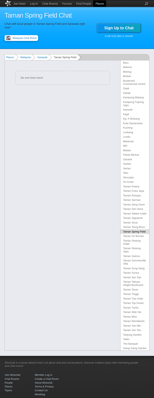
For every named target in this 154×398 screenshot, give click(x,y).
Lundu (126, 136)
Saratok (127, 159)
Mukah (127, 150)
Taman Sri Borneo (133, 236)
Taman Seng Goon (134, 204)
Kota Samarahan (133, 123)
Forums (67, 3)
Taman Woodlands (134, 321)
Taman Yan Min (132, 325)
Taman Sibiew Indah (135, 213)
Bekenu (127, 67)
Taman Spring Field (134, 231)
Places (99, 3)
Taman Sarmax (132, 199)
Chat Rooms (50, 3)
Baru (126, 62)
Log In (34, 3)
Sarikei (127, 163)
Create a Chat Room (47, 378)
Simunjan (128, 177)
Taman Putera (131, 186)
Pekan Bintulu (131, 154)
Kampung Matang (133, 97)
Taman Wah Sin (132, 312)
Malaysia (25, 57)
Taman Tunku (131, 307)
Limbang (128, 132)
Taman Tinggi (131, 293)
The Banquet (130, 343)
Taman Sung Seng (134, 268)
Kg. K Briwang (131, 118)
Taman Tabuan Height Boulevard (133, 283)
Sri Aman (128, 181)
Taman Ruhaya (132, 195)
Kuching (128, 127)
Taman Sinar (130, 222)
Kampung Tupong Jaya (133, 104)
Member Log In (43, 374)
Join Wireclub (12, 374)
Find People (83, 3)
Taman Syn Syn (132, 277)
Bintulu (127, 76)
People (9, 382)
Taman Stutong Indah (132, 242)
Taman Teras (130, 289)
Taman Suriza (131, 272)
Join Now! (19, 3)
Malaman (128, 141)
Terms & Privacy (44, 386)
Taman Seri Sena (133, 208)
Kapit (126, 114)
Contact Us (41, 390)
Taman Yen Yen (132, 330)
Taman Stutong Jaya (132, 250)
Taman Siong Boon (134, 226)
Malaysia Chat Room (25, 38)
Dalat (126, 88)
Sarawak (42, 57)
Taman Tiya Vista (133, 298)
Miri (125, 145)
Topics (8, 390)
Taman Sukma (131, 256)
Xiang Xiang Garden (135, 348)
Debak (127, 92)
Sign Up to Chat (119, 28)
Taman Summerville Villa (134, 262)
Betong (127, 71)
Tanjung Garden (132, 334)
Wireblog (40, 394)
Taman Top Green (133, 303)
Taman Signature (133, 217)
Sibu (125, 172)
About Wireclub (43, 382)
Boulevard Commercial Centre (134, 82)
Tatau (126, 339)
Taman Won (130, 316)
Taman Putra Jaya (133, 190)
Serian (127, 168)
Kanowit (127, 109)
